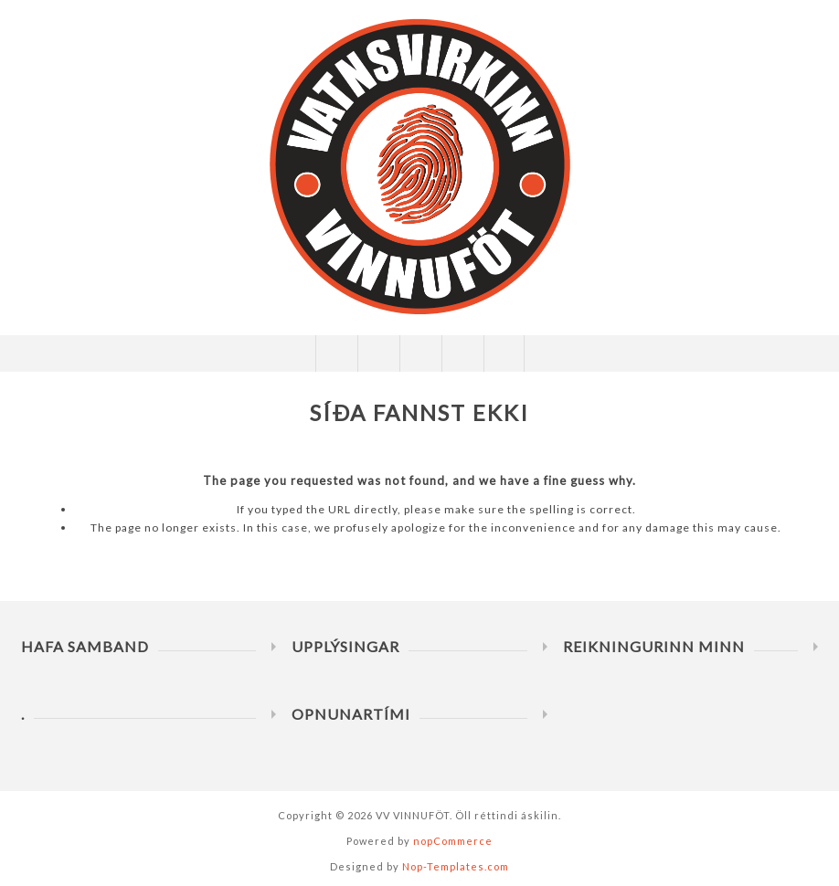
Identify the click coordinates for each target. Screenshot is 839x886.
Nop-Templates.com (455, 866)
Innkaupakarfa (462, 353)
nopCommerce (453, 841)
